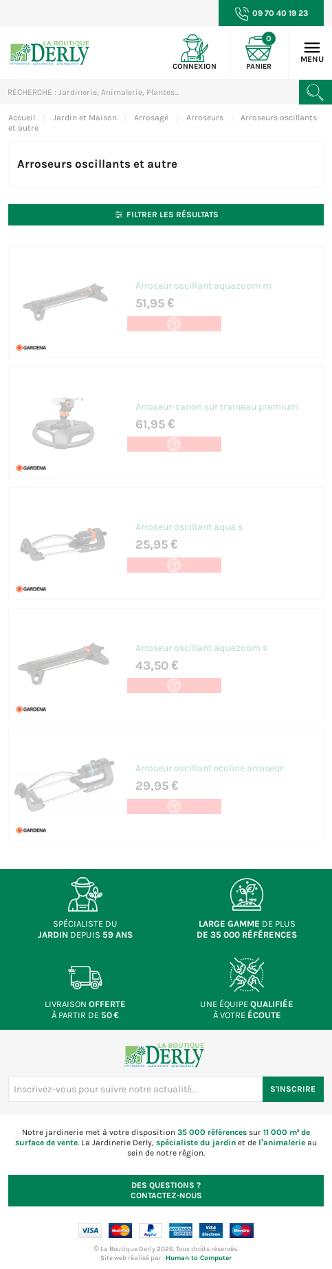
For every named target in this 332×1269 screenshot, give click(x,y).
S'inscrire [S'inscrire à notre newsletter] (293, 1083)
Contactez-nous (166, 1184)
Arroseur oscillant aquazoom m (202, 285)
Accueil (21, 117)
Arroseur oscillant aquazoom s (200, 644)
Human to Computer (199, 1252)
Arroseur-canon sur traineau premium (215, 404)
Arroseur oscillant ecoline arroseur (208, 763)
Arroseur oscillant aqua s (187, 524)
